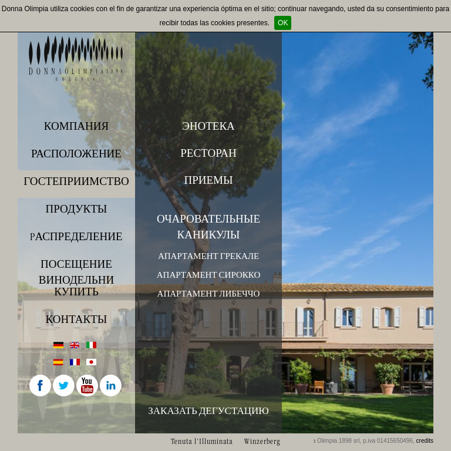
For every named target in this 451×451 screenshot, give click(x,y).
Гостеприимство (76, 181)
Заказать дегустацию (208, 410)
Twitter (64, 386)
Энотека (208, 126)
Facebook (41, 386)
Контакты (76, 319)
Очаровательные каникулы (208, 227)
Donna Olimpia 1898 (76, 58)
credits (424, 440)
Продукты (76, 209)
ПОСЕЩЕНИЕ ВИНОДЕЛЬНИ (76, 269)
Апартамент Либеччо (208, 293)
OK (283, 23)
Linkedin (111, 386)
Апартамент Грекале (208, 256)
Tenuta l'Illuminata (202, 441)
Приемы (208, 180)
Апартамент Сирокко (208, 275)
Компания (76, 126)
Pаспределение (76, 237)
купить (76, 292)
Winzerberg (262, 441)
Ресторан (208, 153)
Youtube (88, 386)
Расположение (76, 154)
